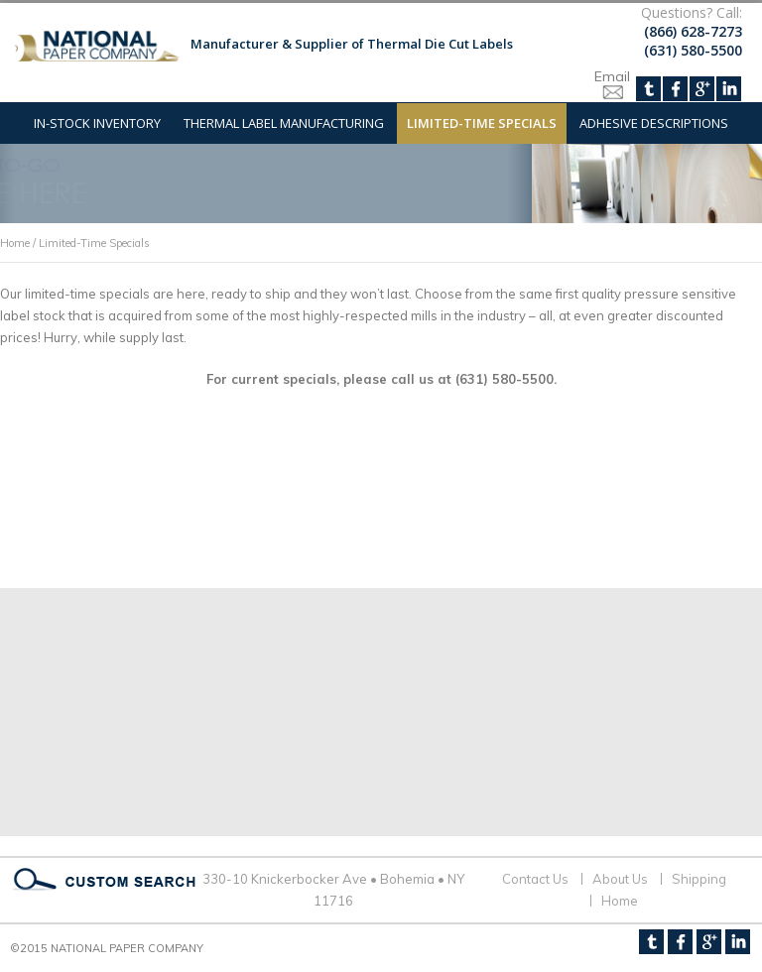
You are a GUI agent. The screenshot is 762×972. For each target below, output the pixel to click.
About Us (620, 879)
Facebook (675, 88)
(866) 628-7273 (693, 31)
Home (15, 243)
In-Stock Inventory (97, 123)
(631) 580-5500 (693, 50)
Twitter (648, 88)
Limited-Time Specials (482, 123)
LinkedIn (728, 88)
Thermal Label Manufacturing (284, 123)
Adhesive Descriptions (653, 123)
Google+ (702, 88)
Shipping (699, 879)
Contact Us (535, 879)
